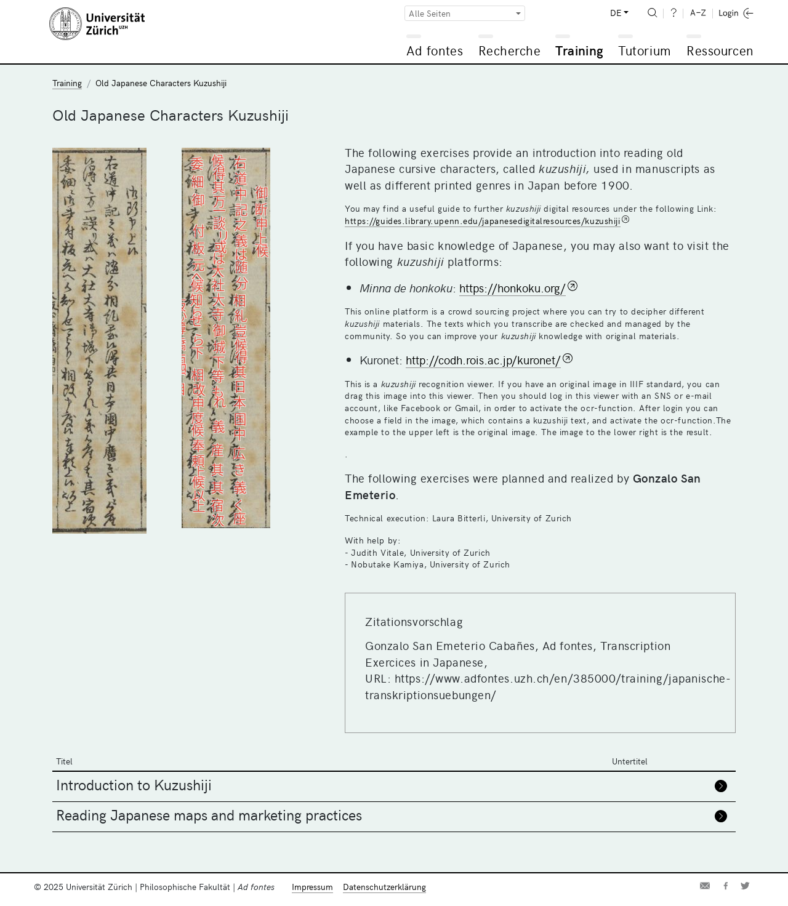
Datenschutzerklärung (384, 886)
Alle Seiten (430, 13)
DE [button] (615, 12)
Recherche (509, 50)
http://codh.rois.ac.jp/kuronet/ (483, 359)
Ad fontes (434, 50)
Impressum (312, 886)
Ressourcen (719, 50)
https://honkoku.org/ (512, 287)
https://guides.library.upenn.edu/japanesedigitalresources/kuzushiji (483, 220)
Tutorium (644, 50)
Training (579, 50)
